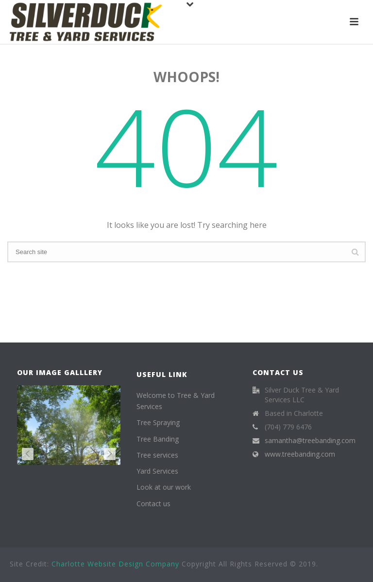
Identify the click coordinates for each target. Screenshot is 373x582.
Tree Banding (157, 439)
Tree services (157, 455)
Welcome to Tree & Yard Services (175, 401)
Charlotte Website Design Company (115, 563)
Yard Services (157, 471)
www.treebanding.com (300, 454)
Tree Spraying (158, 422)
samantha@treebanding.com (310, 440)
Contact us (153, 503)
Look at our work (163, 487)
